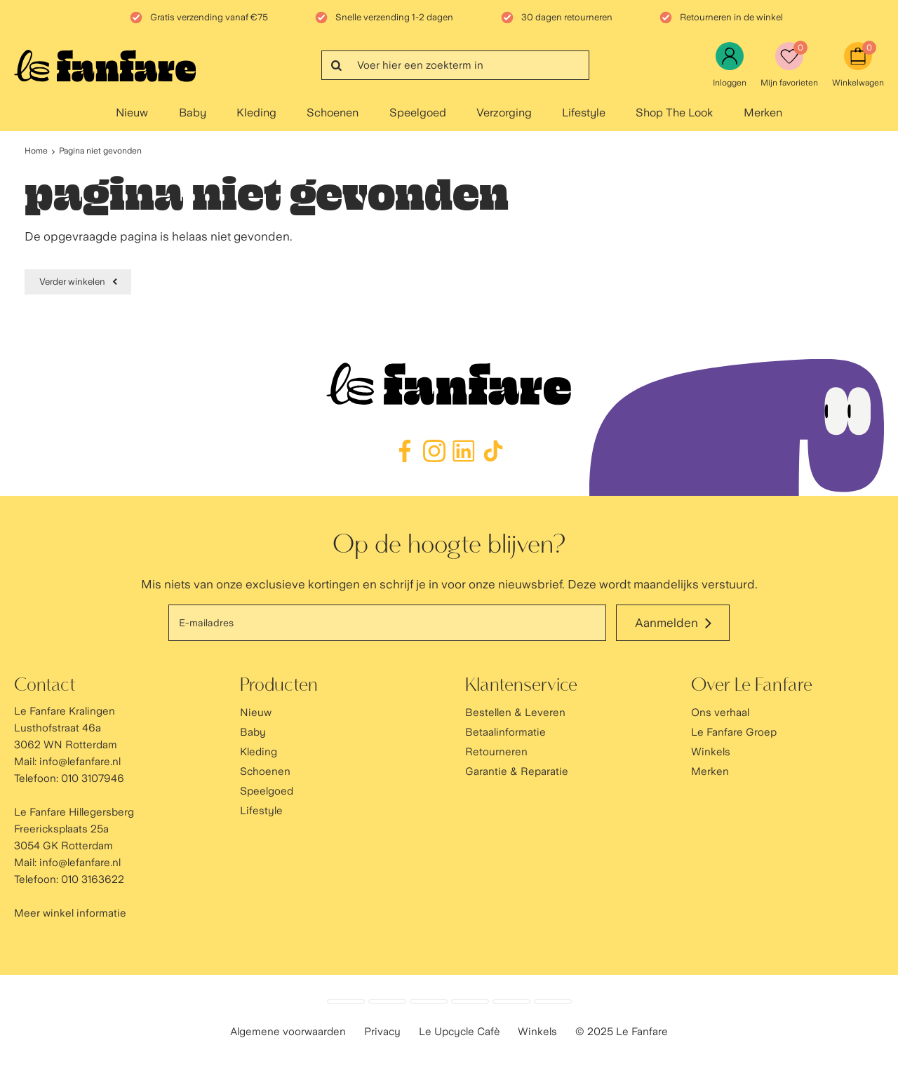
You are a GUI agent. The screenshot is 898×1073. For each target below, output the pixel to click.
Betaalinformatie (505, 732)
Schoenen (332, 112)
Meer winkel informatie (70, 913)
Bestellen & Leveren (515, 712)
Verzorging (504, 112)
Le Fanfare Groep (734, 732)
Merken (763, 112)
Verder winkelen (72, 281)
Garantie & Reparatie (516, 771)
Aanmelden (666, 623)
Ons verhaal (720, 712)
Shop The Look (674, 112)
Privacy (382, 1031)
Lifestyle (583, 112)
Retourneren (496, 751)
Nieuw (132, 112)
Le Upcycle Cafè (459, 1031)
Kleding (256, 112)
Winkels (710, 751)
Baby (192, 112)
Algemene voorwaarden (288, 1031)
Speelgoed (417, 112)
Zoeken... (336, 65)
